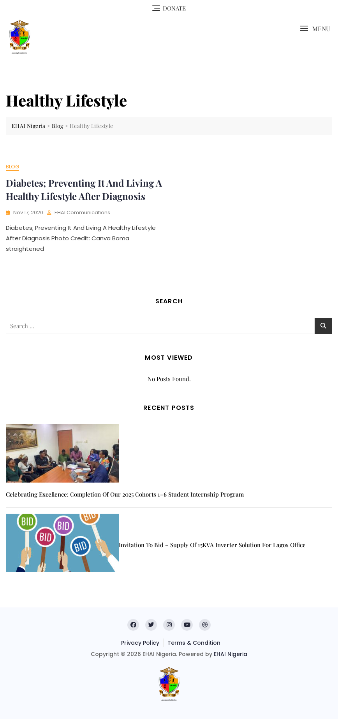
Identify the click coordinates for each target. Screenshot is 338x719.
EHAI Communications (82, 212)
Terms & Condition (193, 643)
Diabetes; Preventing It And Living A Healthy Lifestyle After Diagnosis (84, 189)
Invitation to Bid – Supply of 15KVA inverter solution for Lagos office (212, 545)
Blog (12, 166)
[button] (315, 28)
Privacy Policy (140, 643)
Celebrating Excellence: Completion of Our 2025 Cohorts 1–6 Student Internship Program (125, 494)
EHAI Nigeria (230, 654)
